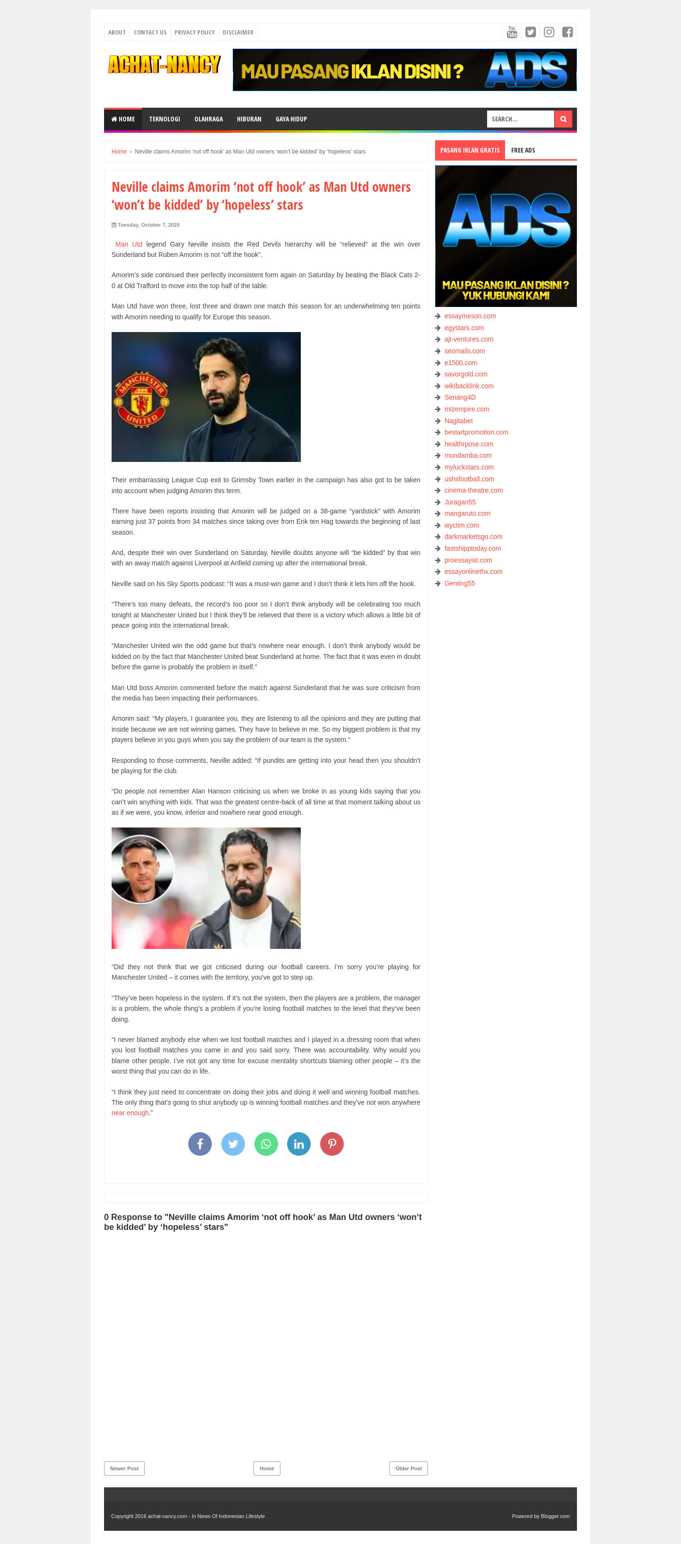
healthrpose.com (469, 444)
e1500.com (461, 363)
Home (123, 118)
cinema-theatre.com (474, 490)
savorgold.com (466, 374)
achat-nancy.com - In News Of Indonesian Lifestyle (206, 1516)
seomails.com (465, 351)
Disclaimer (238, 32)
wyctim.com (462, 525)
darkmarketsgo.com (474, 536)
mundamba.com (468, 455)
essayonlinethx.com (474, 571)
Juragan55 (460, 502)
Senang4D (460, 397)
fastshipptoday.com (473, 548)
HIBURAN (249, 118)
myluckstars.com (469, 467)
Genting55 (460, 583)
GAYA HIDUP (291, 118)
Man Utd (127, 244)
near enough (130, 1113)
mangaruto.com (467, 513)
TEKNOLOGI (164, 118)
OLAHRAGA (208, 118)
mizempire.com (467, 409)
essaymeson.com (470, 316)
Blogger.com (555, 1516)
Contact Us (150, 32)
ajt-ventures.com (469, 339)
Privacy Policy (195, 32)
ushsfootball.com (469, 479)
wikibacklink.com (469, 386)
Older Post (408, 1468)
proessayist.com (468, 560)
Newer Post (124, 1468)
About (117, 32)
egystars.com (464, 328)
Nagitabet (459, 421)
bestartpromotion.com (476, 432)
